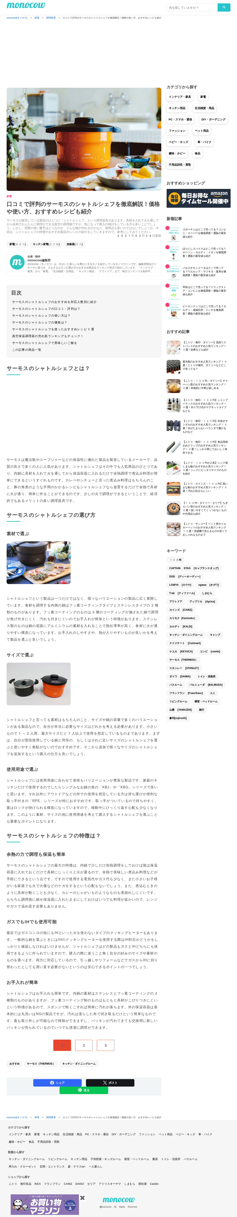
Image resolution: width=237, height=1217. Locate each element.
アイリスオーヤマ (110, 1183)
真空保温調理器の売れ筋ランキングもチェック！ (48, 336)
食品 (197, 153)
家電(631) (17, 244)
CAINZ (68, 1183)
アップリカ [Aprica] (202, 601)
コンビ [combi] (210, 651)
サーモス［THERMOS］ (41, 1063)
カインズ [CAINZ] (180, 609)
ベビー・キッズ (178, 142)
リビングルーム (178, 701)
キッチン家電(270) (46, 244)
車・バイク (204, 142)
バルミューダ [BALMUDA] (206, 684)
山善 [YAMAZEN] (180, 709)
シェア (57, 1083)
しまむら (207, 593)
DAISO (79, 1183)
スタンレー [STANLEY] (184, 668)
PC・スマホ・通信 (180, 119)
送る (84, 1090)
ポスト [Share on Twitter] (110, 1083)
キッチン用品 (177, 108)
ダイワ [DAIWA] (179, 676)
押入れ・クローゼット (22, 1166)
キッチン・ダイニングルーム (79, 1063)
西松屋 (142, 1183)
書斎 (155, 1159)
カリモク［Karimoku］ (182, 618)
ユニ (212, 693)
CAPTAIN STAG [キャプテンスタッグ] (194, 568)
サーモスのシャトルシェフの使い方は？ (41, 315)
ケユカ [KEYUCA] (181, 651)
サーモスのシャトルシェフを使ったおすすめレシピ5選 (53, 329)
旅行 (201, 709)
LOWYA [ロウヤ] (180, 584)
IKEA (38, 1183)
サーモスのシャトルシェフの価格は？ (40, 322)
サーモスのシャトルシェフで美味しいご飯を (44, 343)
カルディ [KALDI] (180, 626)
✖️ (82, 1197)
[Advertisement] (118, 52)
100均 (175, 559)
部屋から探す (16, 1152)
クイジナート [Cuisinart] (185, 643)
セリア (91, 1183)
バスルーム (175, 684)
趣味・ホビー (177, 153)
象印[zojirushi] (178, 718)
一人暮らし (96, 1166)
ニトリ (13, 1183)
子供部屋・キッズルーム (105, 1159)
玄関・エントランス (52, 1166)
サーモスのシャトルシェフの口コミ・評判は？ (46, 308)
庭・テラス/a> (77, 1166)
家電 (9, 196)
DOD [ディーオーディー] (185, 576)
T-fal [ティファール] (182, 593)
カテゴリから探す (19, 1127)
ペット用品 (202, 130)
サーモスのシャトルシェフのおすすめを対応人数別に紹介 (54, 302)
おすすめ (14, 1063)
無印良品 (25, 1183)
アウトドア (175, 601)
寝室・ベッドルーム (206, 701)
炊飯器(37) (75, 244)
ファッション (177, 130)
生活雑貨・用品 (204, 108)
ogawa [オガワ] (208, 584)
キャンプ (215, 634)
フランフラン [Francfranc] (186, 693)
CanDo (154, 1183)
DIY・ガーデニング (213, 119)
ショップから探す (19, 1177)
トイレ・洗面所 (206, 676)
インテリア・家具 (180, 96)
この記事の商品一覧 (27, 349)
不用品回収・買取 (180, 164)
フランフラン (52, 1183)
